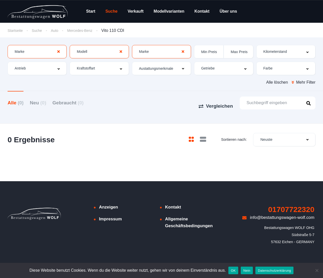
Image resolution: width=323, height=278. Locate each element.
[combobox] (37, 52)
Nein (246, 270)
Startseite (16, 30)
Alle (15, 102)
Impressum (110, 211)
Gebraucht (80, 102)
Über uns (228, 11)
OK (233, 270)
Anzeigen (108, 199)
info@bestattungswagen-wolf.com (278, 210)
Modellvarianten (169, 11)
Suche (111, 11)
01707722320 (291, 202)
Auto (58, 30)
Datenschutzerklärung (274, 270)
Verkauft (136, 11)
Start (90, 11)
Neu (44, 102)
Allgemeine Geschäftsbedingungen (189, 215)
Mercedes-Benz (85, 30)
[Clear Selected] (58, 51)
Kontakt (202, 11)
